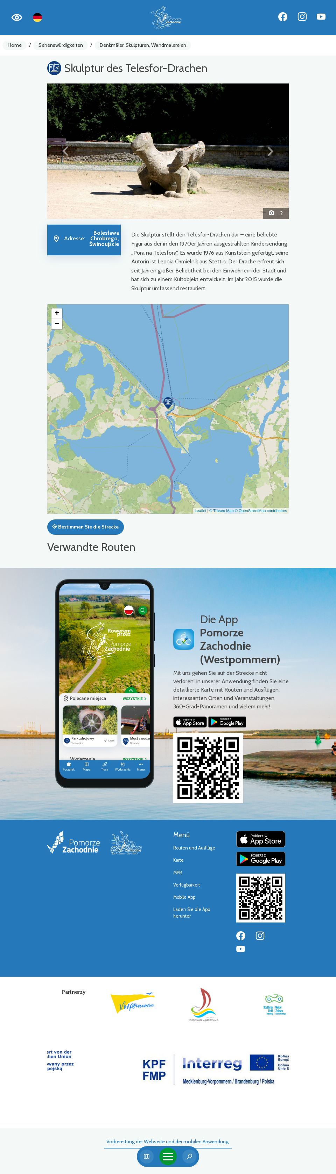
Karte (178, 860)
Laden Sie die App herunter (191, 913)
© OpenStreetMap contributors (261, 511)
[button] (65, 151)
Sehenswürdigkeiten (60, 45)
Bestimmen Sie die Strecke (85, 527)
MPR (177, 872)
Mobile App (184, 897)
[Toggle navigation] (168, 1156)
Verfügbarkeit (186, 885)
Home (15, 45)
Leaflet (200, 511)
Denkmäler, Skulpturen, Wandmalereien (143, 45)
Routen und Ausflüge (194, 848)
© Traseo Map (221, 511)
